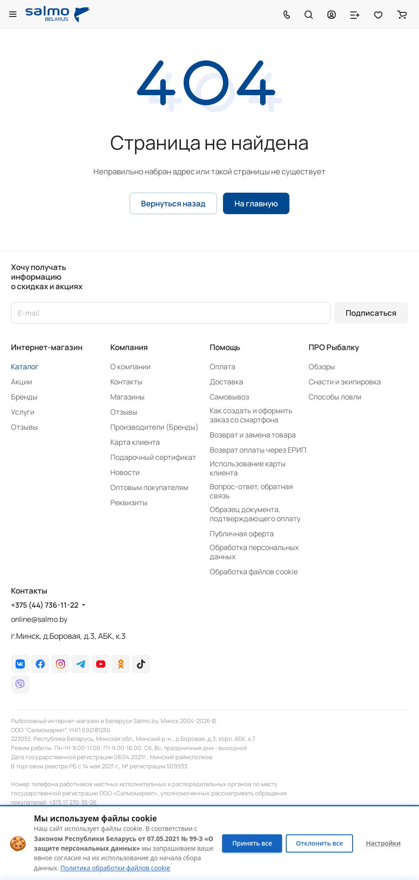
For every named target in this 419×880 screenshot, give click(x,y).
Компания (129, 347)
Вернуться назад (173, 203)
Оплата (222, 367)
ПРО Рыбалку (334, 347)
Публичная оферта (242, 534)
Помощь (225, 347)
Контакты (126, 382)
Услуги (22, 412)
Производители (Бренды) (154, 427)
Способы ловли (335, 397)
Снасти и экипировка (345, 382)
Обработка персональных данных (254, 551)
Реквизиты (128, 502)
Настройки (383, 842)
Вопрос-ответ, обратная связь (251, 491)
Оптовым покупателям (149, 487)
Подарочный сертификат (153, 457)
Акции (21, 382)
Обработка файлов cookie (254, 572)
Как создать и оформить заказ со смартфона (251, 415)
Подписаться (371, 313)
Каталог (24, 367)
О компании (130, 367)
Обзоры (322, 367)
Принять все (252, 842)
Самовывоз (229, 397)
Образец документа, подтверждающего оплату (255, 514)
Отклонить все (319, 842)
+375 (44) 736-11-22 (44, 605)
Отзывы (24, 427)
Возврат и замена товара (253, 435)
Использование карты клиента (248, 468)
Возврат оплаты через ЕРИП (258, 450)
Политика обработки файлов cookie (115, 868)
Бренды (24, 397)
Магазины (127, 397)
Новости (125, 472)
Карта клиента (135, 442)
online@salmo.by (39, 619)
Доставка (226, 382)
